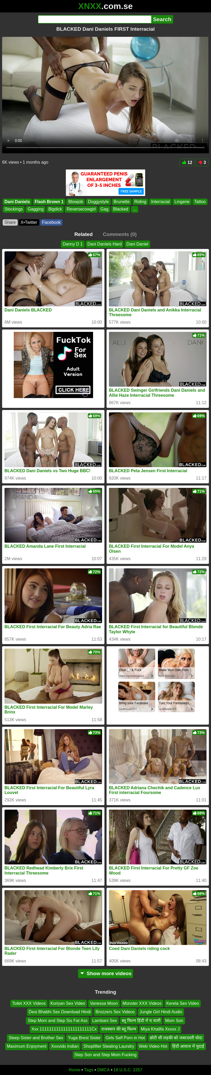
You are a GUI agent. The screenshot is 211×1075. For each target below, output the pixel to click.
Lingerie (182, 201)
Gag (104, 209)
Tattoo (200, 201)
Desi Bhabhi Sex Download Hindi (60, 1012)
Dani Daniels (17, 201)
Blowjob (75, 201)
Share (10, 222)
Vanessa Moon (104, 1003)
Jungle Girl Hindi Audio (161, 1012)
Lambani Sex (104, 1020)
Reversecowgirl (81, 209)
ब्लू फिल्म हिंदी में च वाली (141, 1020)
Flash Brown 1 (49, 201)
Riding (140, 201)
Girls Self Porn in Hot (125, 1038)
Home (74, 1070)
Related (83, 234)
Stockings (13, 209)
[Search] (94, 19)
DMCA (103, 1070)
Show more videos (106, 973)
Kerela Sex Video (182, 1003)
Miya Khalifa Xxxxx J (160, 1029)
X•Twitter (29, 222)
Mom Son (174, 1020)
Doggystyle (98, 201)
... (134, 209)
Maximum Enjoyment (26, 1046)
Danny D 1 (73, 244)
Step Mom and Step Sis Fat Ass (58, 1020)
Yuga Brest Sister (84, 1038)
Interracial (160, 201)
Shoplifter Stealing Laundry (108, 1046)
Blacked (120, 209)
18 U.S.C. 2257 (127, 1070)
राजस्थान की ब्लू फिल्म (118, 1029)
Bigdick (55, 209)
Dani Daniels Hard (105, 244)
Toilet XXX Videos (29, 1003)
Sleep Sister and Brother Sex (36, 1038)
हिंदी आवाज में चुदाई (188, 1046)
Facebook (51, 222)
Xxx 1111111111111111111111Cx (64, 1029)
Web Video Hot (153, 1046)
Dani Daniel (137, 244)
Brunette (122, 201)
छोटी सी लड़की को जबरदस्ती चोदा (176, 1038)
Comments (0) (120, 234)
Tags (89, 1070)
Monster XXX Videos (142, 1003)
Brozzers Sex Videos (115, 1012)
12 (187, 162)
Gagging (35, 209)
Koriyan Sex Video (68, 1003)
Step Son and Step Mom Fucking (106, 1055)
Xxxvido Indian (65, 1046)
